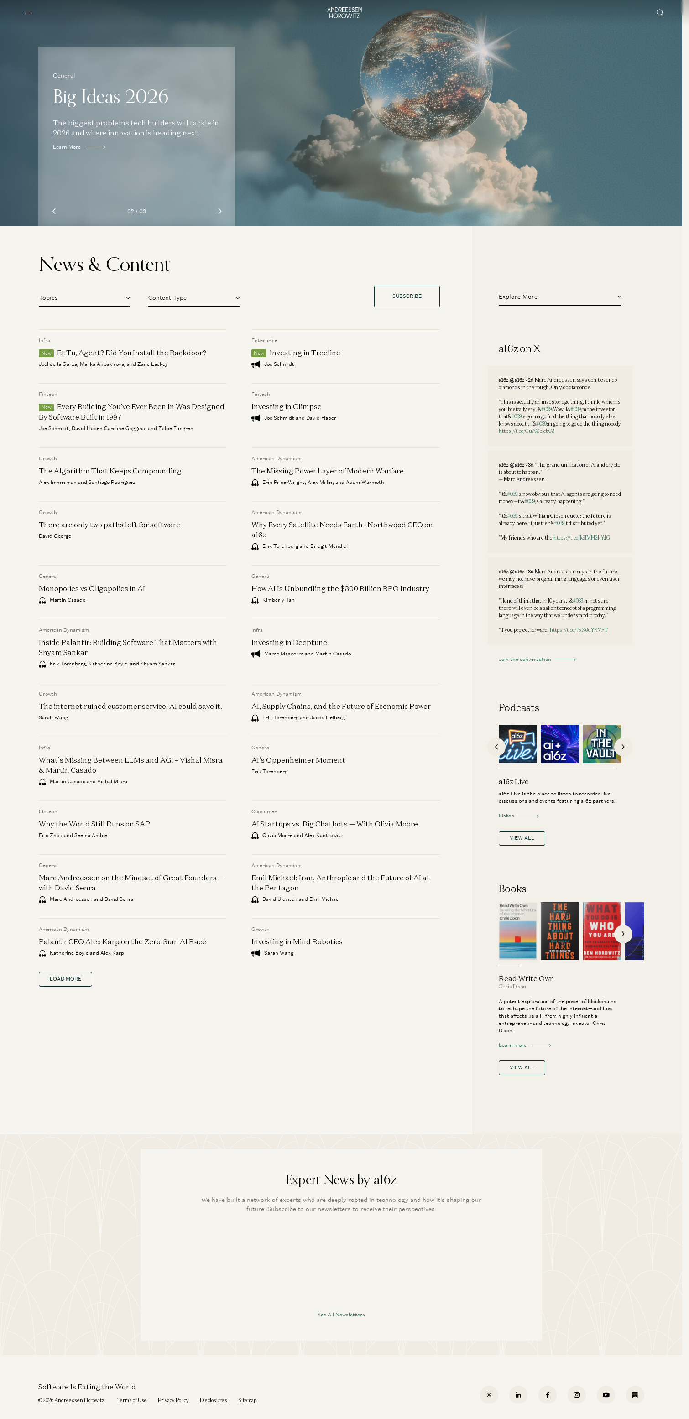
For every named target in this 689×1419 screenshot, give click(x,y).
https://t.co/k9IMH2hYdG (581, 538)
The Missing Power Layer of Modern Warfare (327, 470)
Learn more (525, 1045)
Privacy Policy (173, 1400)
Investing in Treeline (305, 352)
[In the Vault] (602, 744)
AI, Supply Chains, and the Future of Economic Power (341, 706)
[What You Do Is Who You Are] (602, 931)
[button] (84, 296)
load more (65, 979)
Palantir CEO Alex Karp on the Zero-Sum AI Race (122, 941)
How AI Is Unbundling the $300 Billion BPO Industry (340, 588)
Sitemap (247, 1400)
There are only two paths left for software (109, 524)
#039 (546, 409)
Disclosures (213, 1400)
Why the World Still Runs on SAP (94, 823)
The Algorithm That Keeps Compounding (110, 470)
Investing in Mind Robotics (297, 941)
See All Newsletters (341, 1314)
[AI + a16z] (560, 744)
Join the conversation (537, 659)
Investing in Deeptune (289, 642)
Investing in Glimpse (286, 406)
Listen (518, 815)
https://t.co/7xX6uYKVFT (579, 630)
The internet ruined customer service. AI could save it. (130, 706)
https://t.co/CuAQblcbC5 (526, 431)
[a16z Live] (518, 744)
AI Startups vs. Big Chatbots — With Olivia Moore (334, 823)
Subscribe (407, 296)
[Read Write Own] (518, 931)
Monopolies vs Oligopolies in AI (92, 588)
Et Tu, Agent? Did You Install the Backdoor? (131, 352)
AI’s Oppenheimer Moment (298, 759)
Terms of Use (132, 1400)
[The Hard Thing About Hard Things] (560, 931)
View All (522, 838)
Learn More (79, 147)
